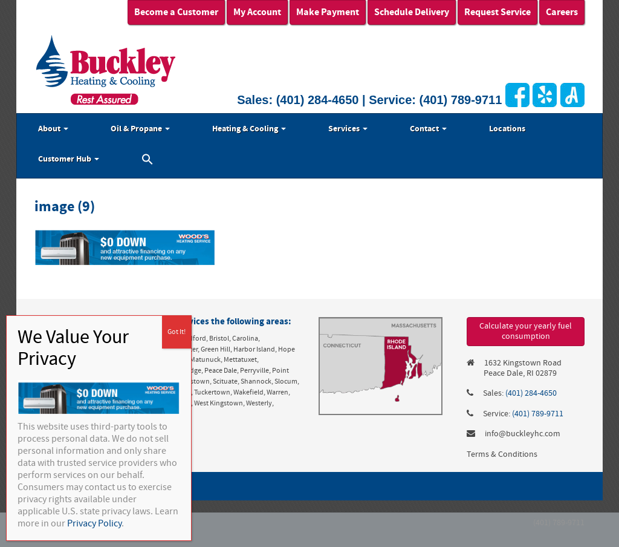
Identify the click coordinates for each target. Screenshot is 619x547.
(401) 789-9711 (461, 99)
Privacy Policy (94, 523)
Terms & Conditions (502, 454)
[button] (147, 161)
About (53, 129)
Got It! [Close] (176, 331)
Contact (428, 129)
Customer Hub (68, 159)
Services (348, 129)
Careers (562, 12)
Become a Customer (176, 12)
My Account (257, 12)
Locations (507, 129)
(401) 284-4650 (317, 99)
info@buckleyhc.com (522, 433)
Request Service (497, 12)
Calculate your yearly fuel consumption (525, 331)
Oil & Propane (140, 129)
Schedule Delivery (411, 12)
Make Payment (327, 12)
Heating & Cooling (249, 129)
